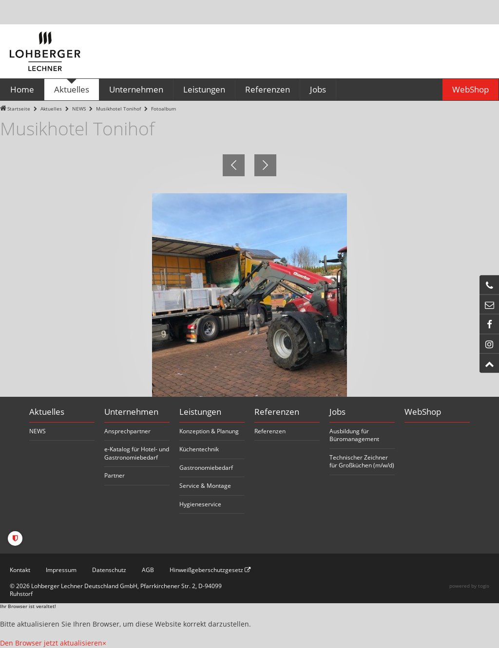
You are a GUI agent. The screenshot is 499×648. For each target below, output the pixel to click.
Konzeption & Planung (209, 431)
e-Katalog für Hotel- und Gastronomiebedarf (136, 453)
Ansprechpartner (127, 431)
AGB (148, 570)
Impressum (61, 570)
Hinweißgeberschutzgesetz (210, 570)
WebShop (422, 411)
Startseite (18, 109)
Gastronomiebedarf (206, 467)
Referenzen (276, 411)
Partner (114, 475)
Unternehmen (131, 411)
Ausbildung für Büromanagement (354, 435)
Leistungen (200, 411)
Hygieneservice (200, 504)
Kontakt (20, 570)
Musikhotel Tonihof (118, 109)
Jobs (337, 411)
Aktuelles (51, 109)
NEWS (79, 109)
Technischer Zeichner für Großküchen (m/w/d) (361, 461)
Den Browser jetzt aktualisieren (51, 643)
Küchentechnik (199, 449)
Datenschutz (109, 570)
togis (483, 585)
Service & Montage (205, 485)
